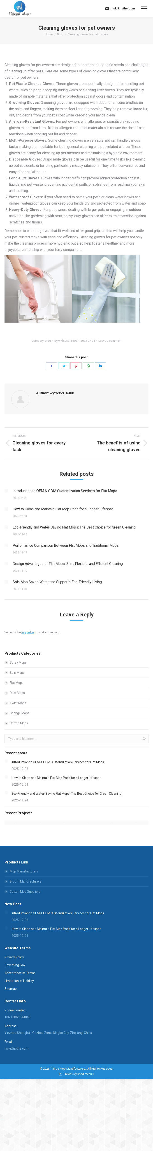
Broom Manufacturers (26, 881)
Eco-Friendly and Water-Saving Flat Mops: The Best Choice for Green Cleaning (74, 527)
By (65, 340)
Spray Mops (18, 662)
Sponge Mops (19, 713)
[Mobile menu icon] (143, 8)
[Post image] (6, 491)
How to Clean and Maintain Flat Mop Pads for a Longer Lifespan (63, 509)
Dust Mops (17, 693)
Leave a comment (109, 340)
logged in (27, 632)
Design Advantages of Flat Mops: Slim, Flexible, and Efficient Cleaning (68, 564)
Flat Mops (16, 683)
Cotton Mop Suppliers (25, 891)
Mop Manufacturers (24, 871)
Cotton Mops (19, 723)
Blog (48, 340)
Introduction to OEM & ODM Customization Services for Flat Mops (65, 491)
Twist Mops (18, 703)
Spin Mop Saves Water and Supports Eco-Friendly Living (57, 582)
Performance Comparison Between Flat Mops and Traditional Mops (66, 545)
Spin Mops (17, 672)
